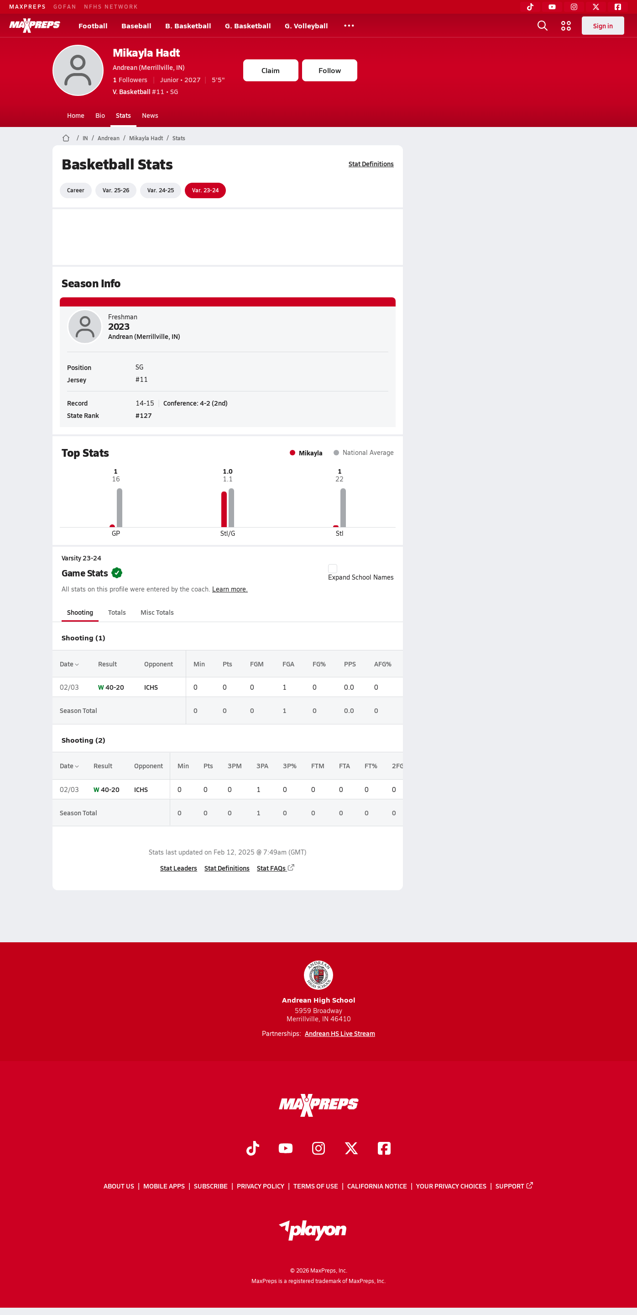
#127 (144, 415)
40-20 (114, 687)
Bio (100, 115)
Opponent (158, 664)
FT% (371, 765)
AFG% (382, 664)
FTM (317, 765)
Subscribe (211, 1185)
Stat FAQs (276, 868)
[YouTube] (552, 7)
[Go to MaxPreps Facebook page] (384, 1149)
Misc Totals (157, 612)
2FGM (401, 765)
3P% (290, 765)
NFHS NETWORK (111, 6)
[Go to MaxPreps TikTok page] (252, 1149)
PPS (349, 664)
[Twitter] (596, 7)
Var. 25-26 (116, 190)
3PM (235, 765)
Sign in (603, 25)
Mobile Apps (164, 1185)
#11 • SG (145, 91)
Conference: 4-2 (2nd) (195, 402)
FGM (257, 664)
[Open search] (542, 25)
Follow (329, 70)
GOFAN (65, 6)
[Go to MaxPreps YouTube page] (285, 1149)
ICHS (150, 687)
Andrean (109, 138)
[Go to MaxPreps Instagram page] (318, 1149)
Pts (227, 664)
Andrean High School (318, 983)
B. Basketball (188, 25)
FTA (344, 765)
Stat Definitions (371, 163)
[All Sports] (349, 25)
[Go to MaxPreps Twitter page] (351, 1149)
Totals (116, 612)
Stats (123, 115)
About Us (119, 1185)
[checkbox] (332, 568)
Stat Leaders (178, 868)
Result (107, 664)
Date (69, 664)
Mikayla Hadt (146, 52)
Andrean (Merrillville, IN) (149, 67)
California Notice (377, 1185)
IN (85, 138)
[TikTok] (530, 7)
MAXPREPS (27, 6)
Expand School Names (361, 572)
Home (75, 115)
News (150, 115)
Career (75, 190)
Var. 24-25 (160, 190)
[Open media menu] (566, 25)
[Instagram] (574, 7)
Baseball (136, 25)
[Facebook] (618, 7)
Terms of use (315, 1185)
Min (198, 664)
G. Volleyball (306, 25)
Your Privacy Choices (451, 1186)
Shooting (80, 612)
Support (515, 1185)
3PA (262, 765)
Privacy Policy (260, 1185)
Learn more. (230, 589)
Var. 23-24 (205, 190)
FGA (288, 664)
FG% (318, 664)
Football (93, 25)
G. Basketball (248, 25)
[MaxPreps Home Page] (66, 138)
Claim (270, 70)
